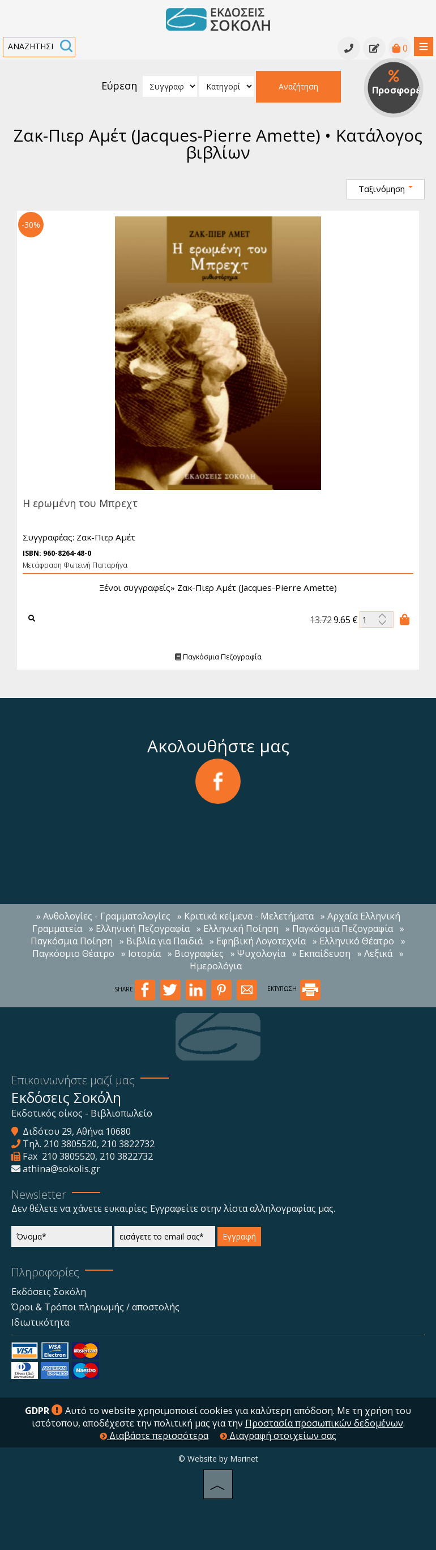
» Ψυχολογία (257, 953)
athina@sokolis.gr (61, 1168)
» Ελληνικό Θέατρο (353, 941)
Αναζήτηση (298, 86)
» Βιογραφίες (196, 953)
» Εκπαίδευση (321, 953)
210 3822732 (128, 1144)
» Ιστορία (141, 953)
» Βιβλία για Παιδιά (161, 941)
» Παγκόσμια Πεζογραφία (339, 928)
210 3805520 (70, 1144)
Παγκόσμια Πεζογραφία (216, 656)
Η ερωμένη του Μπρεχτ (79, 503)
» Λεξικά (374, 953)
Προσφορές (398, 83)
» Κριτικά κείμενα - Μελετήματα (245, 916)
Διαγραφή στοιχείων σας (278, 1435)
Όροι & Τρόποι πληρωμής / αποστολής (95, 1307)
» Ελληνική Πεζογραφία (139, 928)
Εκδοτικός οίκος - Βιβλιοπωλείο (81, 1113)
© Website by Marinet (218, 1458)
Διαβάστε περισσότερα (154, 1435)
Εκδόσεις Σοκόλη (48, 1291)
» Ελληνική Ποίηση (237, 928)
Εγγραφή (239, 1236)
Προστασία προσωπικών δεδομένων (324, 1423)
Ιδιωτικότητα (40, 1322)
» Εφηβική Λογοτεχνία (258, 941)
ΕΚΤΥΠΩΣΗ (293, 989)
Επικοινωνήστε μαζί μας (73, 1080)
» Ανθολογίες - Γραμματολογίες (103, 916)
